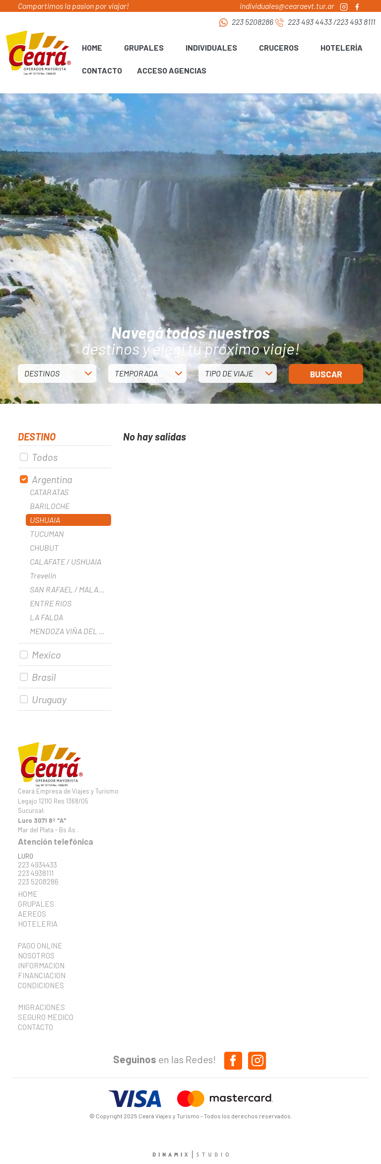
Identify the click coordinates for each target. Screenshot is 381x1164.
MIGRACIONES (41, 1007)
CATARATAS (49, 492)
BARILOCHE (49, 505)
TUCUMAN (47, 533)
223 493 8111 (355, 21)
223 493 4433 (310, 21)
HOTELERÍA (341, 47)
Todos (45, 457)
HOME (92, 47)
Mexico (46, 654)
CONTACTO (102, 70)
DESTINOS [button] (42, 373)
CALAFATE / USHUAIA (65, 561)
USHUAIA (45, 519)
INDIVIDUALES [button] (211, 47)
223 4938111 (36, 873)
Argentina (52, 479)
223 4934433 (37, 865)
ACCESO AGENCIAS (171, 70)
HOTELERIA (38, 923)
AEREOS (32, 913)
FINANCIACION (41, 975)
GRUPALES (36, 903)
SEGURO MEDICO (42, 1017)
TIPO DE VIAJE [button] (229, 373)
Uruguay (49, 699)
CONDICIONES (41, 985)
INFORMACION (41, 965)
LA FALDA (46, 617)
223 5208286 (252, 21)
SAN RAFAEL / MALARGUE (70, 589)
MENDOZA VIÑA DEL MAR (70, 631)
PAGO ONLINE (40, 945)
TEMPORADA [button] (136, 373)
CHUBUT (44, 547)
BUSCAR (326, 374)
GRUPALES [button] (144, 47)
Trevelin (43, 575)
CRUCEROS (279, 47)
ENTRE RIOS (50, 603)
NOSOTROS (36, 955)
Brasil (44, 677)
